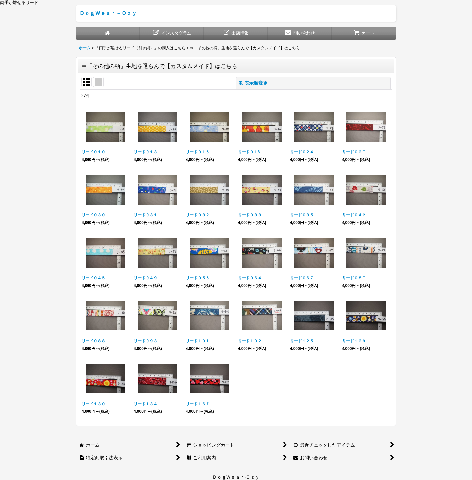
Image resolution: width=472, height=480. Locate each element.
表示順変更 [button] (253, 83)
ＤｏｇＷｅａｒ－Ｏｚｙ (108, 13)
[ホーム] (108, 33)
